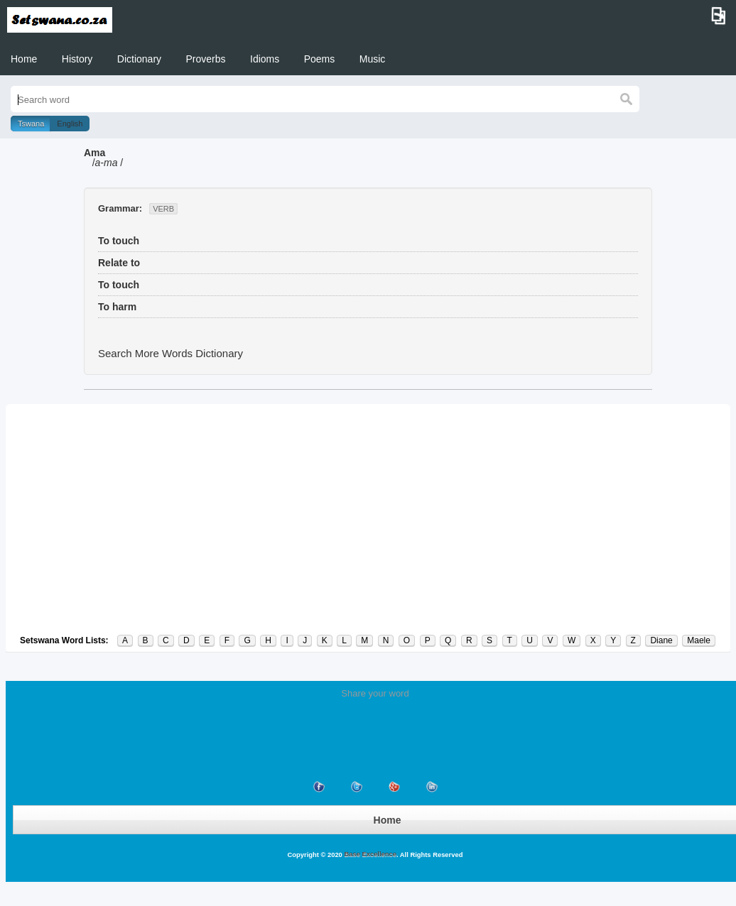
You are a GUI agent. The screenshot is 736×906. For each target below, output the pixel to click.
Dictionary (139, 59)
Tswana (31, 123)
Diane (661, 640)
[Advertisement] (368, 519)
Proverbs (206, 59)
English (69, 123)
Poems (319, 59)
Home (24, 59)
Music (372, 59)
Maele (698, 640)
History (77, 59)
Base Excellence (369, 854)
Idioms (264, 59)
